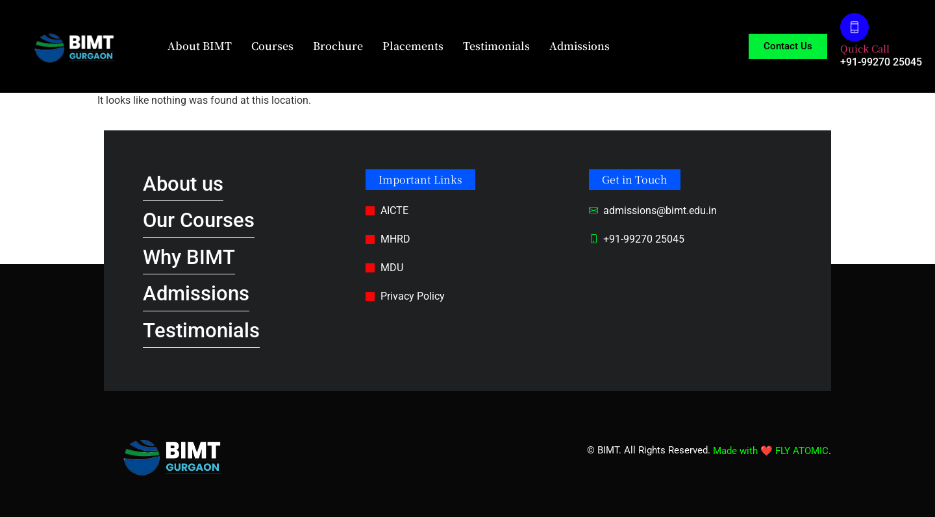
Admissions (579, 45)
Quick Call (865, 48)
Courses (272, 45)
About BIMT (200, 45)
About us (183, 184)
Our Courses (199, 220)
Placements (412, 45)
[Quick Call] (854, 27)
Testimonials (496, 45)
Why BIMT (189, 257)
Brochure (338, 45)
